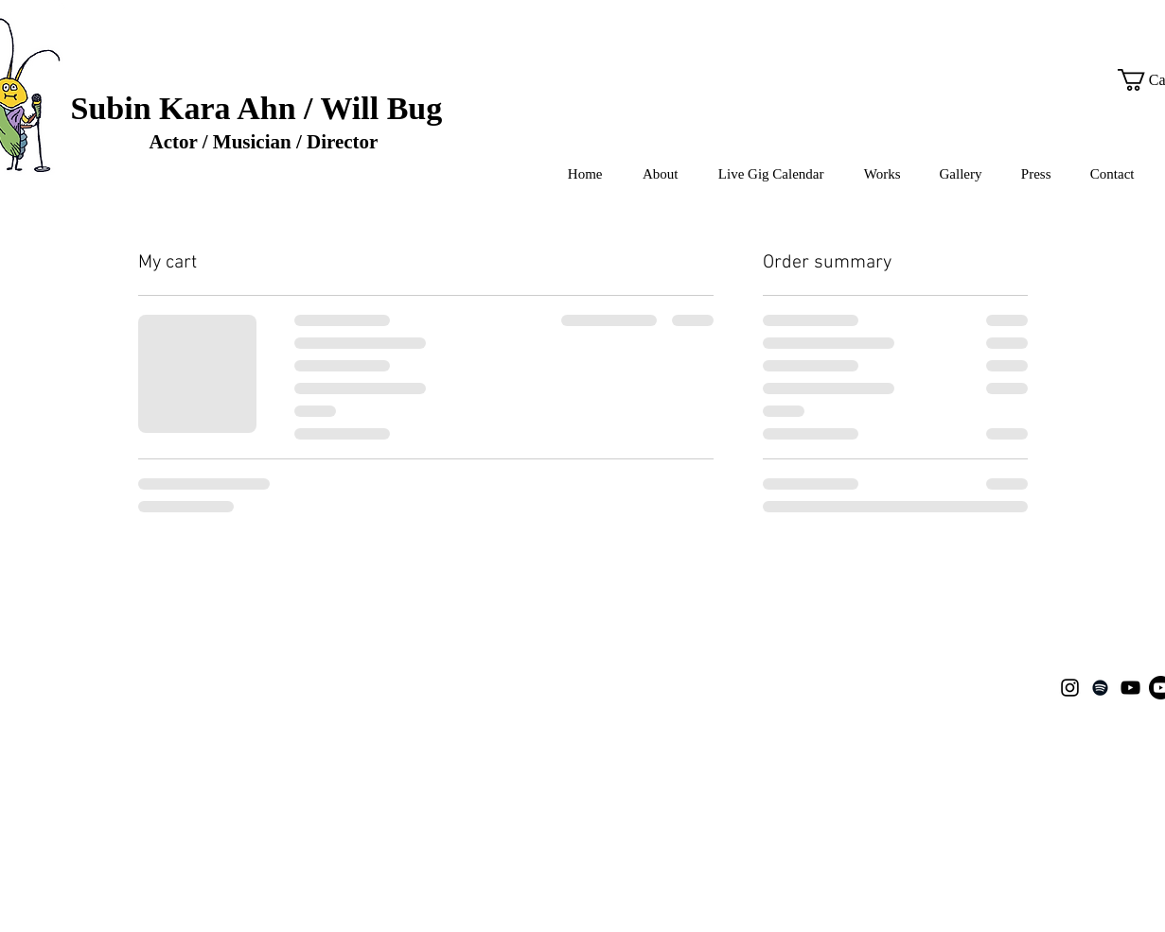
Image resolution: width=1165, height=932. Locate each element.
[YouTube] (1130, 687)
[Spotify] (1100, 687)
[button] (876, 174)
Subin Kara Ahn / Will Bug (257, 108)
